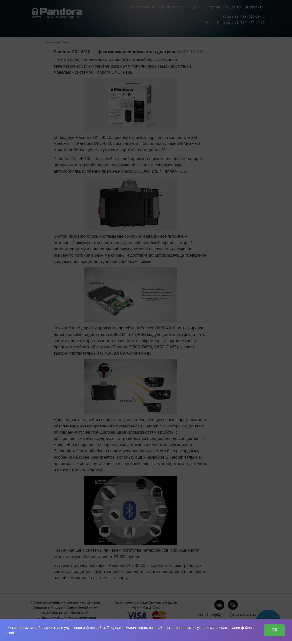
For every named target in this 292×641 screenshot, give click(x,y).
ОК (274, 630)
